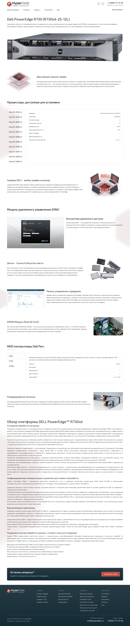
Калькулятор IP (63, 599)
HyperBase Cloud (85, 599)
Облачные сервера (86, 594)
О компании (105, 594)
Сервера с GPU (42, 599)
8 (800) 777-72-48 (116, 3)
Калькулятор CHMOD (65, 596)
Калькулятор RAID (64, 594)
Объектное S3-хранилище (89, 605)
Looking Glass (62, 602)
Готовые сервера (42, 594)
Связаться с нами (110, 574)
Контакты (104, 602)
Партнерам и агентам (87, 610)
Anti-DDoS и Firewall (87, 602)
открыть (118, 140)
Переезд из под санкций (88, 608)
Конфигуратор (42, 596)
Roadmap (104, 596)
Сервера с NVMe (42, 602)
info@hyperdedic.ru (95, 621)
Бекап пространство (87, 596)
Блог (58, 10)
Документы (105, 599)
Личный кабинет (117, 9)
